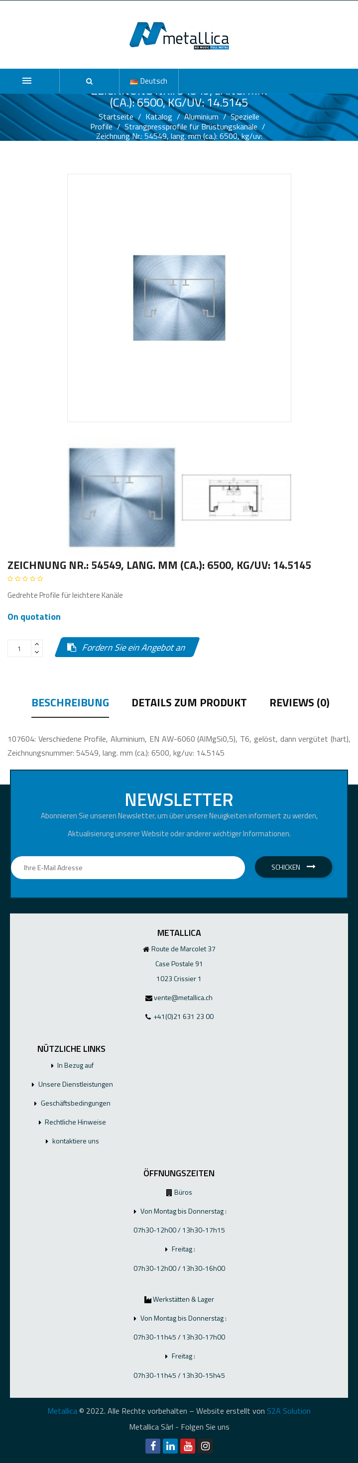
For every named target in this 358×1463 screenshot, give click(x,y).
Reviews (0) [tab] (299, 704)
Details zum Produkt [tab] (189, 704)
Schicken (293, 867)
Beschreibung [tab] (70, 704)
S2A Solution (289, 1411)
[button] (89, 81)
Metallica (62, 1411)
